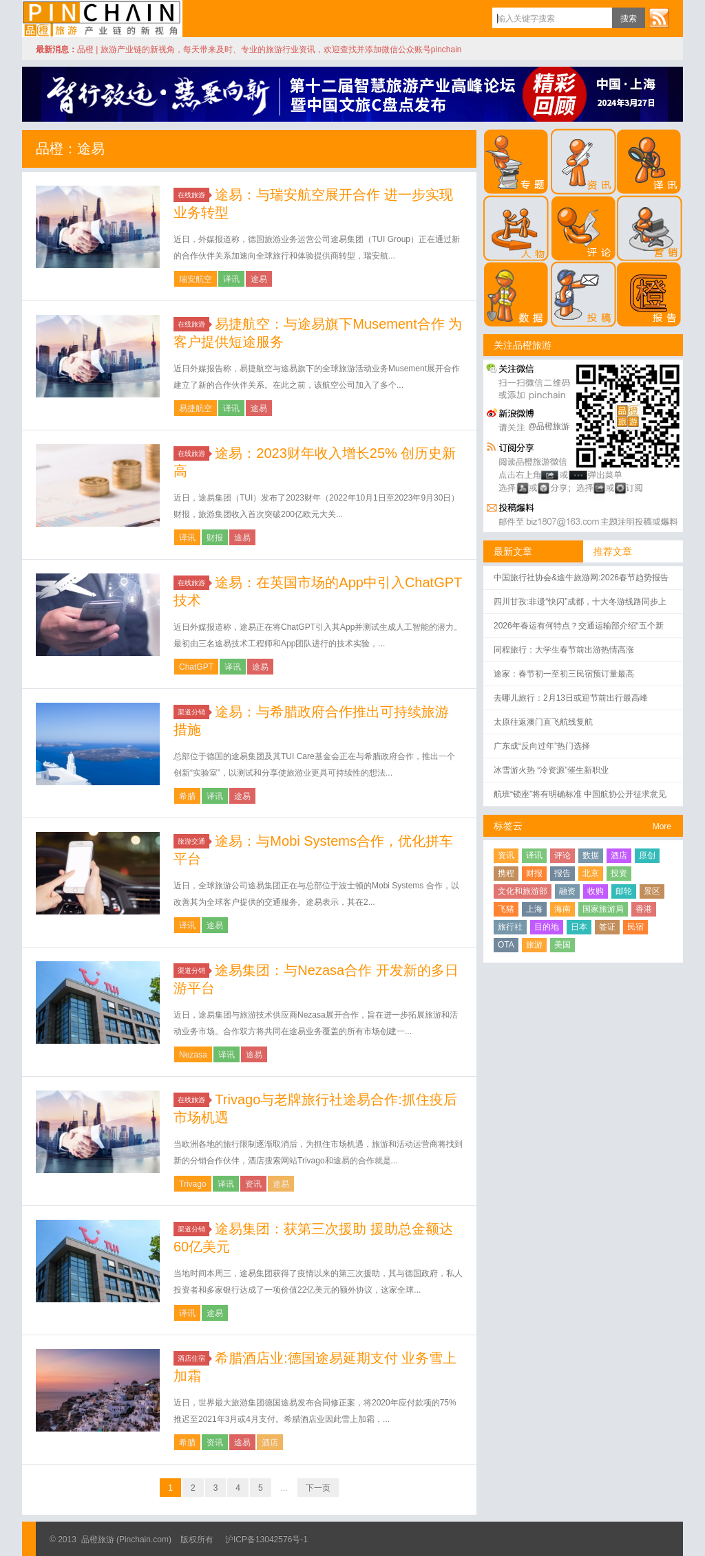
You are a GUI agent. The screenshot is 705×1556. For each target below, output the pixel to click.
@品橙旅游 (548, 426)
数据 (590, 855)
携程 (506, 873)
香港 (643, 909)
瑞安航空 (195, 279)
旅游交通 (193, 841)
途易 (259, 279)
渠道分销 (193, 712)
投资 (619, 873)
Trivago (193, 1184)
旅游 (534, 945)
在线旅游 (193, 195)
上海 (534, 909)
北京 (590, 873)
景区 (652, 891)
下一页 (318, 1488)
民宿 (635, 927)
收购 (595, 891)
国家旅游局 (603, 909)
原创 (647, 855)
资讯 (253, 1184)
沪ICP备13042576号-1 (266, 1539)
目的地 (546, 927)
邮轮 (623, 891)
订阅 (659, 18)
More (662, 826)
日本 (579, 927)
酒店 (270, 1442)
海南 (562, 909)
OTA (506, 945)
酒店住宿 (193, 1358)
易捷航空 (195, 408)
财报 (215, 538)
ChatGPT (196, 667)
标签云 (508, 825)
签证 (607, 927)
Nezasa (193, 1055)
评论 (562, 855)
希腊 (187, 796)
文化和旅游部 (522, 891)
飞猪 (506, 909)
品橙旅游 (102, 18)
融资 (567, 891)
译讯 (231, 279)
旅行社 (510, 927)
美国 (562, 945)
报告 (562, 873)
